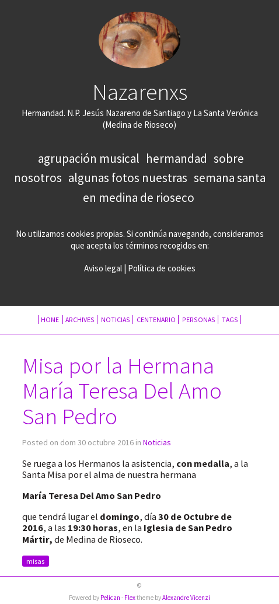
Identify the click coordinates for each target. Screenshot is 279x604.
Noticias (115, 319)
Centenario (156, 319)
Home (50, 319)
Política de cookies (162, 268)
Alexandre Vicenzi (186, 597)
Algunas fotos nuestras (127, 178)
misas (35, 561)
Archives (80, 319)
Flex (129, 597)
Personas (198, 319)
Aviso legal (103, 268)
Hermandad (176, 158)
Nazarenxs (139, 91)
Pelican (110, 597)
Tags (230, 319)
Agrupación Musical (89, 158)
